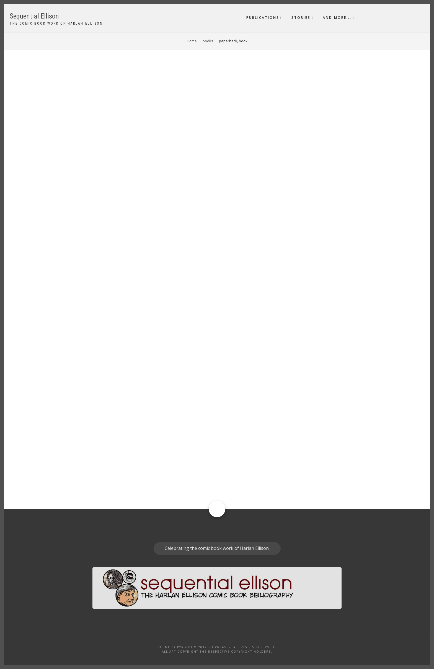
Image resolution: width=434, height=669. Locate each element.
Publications (262, 17)
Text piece (235, 136)
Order (85, 72)
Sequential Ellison (34, 16)
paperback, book (241, 158)
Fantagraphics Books (80, 353)
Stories (301, 17)
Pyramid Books (75, 456)
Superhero (236, 267)
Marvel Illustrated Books (117, 286)
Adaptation (236, 381)
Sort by (67, 72)
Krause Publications (79, 163)
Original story (239, 236)
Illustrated (236, 396)
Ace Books (71, 408)
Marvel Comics (74, 286)
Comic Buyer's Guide (80, 207)
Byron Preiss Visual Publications (125, 456)
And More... (337, 17)
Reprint (232, 251)
